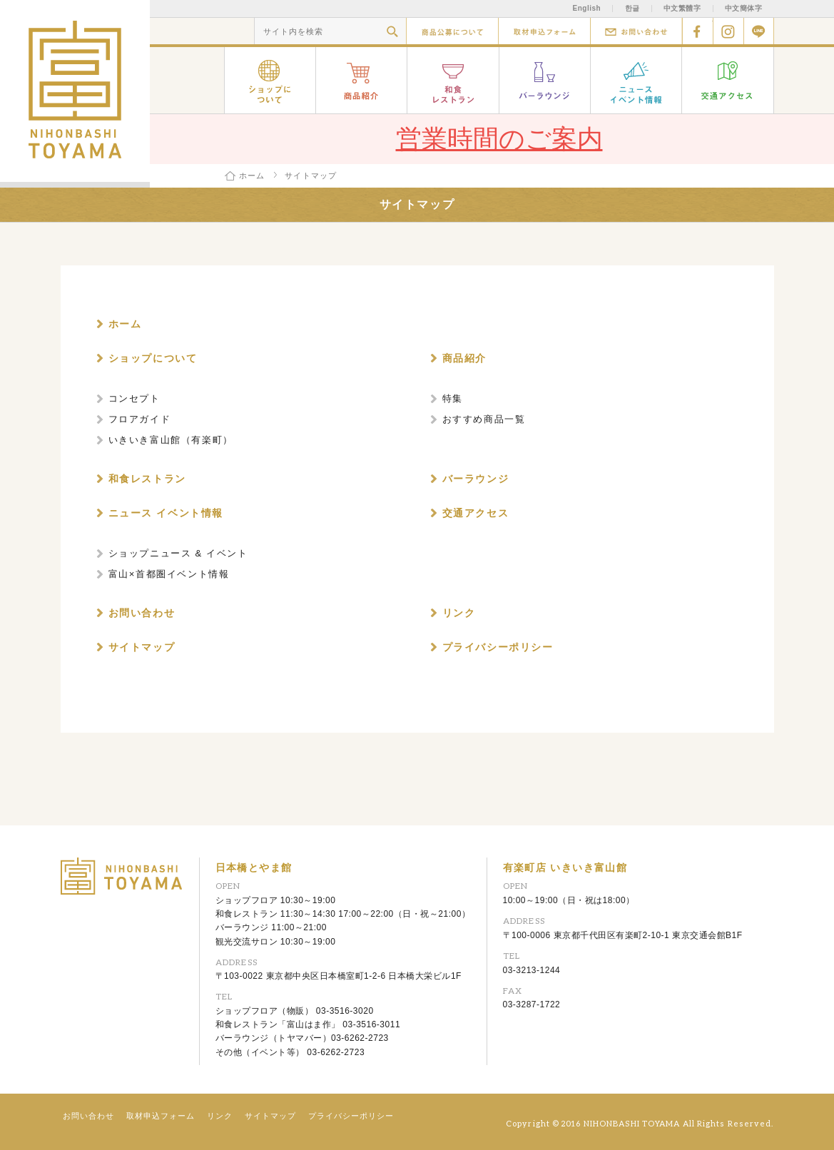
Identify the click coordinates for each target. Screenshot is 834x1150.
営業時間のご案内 (499, 138)
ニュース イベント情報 (636, 80)
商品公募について (452, 31)
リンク (220, 1115)
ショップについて (270, 80)
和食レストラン (453, 80)
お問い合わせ (636, 31)
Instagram (728, 31)
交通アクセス (728, 80)
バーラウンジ (545, 80)
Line (758, 31)
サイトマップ (270, 1115)
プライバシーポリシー (351, 1115)
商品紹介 (361, 80)
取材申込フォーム (544, 31)
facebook (697, 31)
